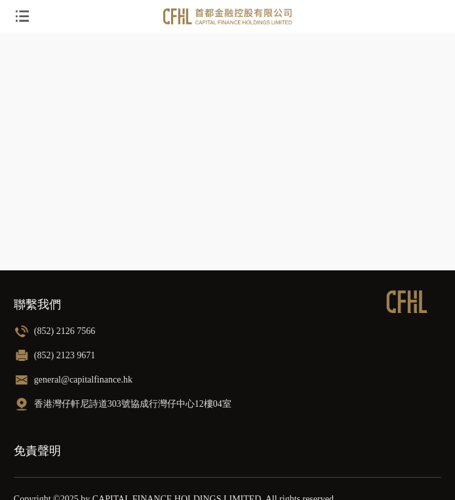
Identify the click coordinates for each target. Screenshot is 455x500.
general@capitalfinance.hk (83, 380)
